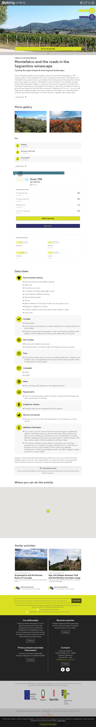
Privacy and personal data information (30, 650)
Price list (33, 185)
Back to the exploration (26, 58)
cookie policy (64, 613)
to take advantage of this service (49, 611)
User (85, 2)
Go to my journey (48, 49)
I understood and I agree (48, 724)
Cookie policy (76, 713)
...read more (19, 97)
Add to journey (48, 219)
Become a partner (65, 622)
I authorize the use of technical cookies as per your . (49, 613)
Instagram (68, 671)
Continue (30, 642)
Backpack (92, 2)
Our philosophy (30, 622)
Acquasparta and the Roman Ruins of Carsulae (29, 576)
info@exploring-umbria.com (65, 661)
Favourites (89, 2)
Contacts (65, 649)
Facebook (63, 671)
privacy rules (70, 607)
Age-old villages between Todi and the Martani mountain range (65, 576)
